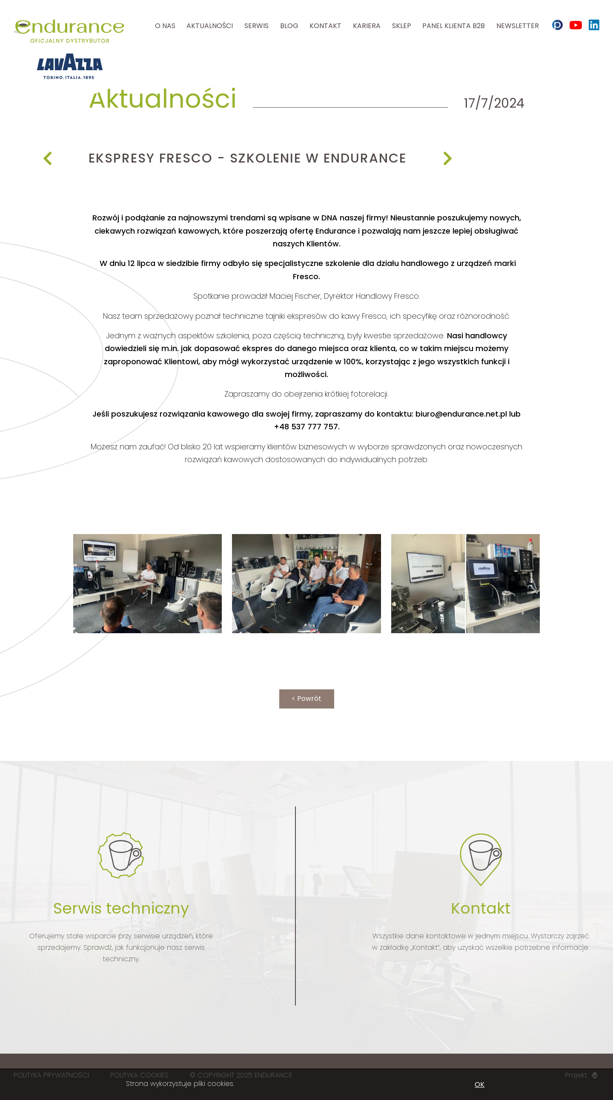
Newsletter (517, 26)
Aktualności (209, 26)
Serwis (256, 26)
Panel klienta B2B (453, 26)
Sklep (401, 26)
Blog (289, 26)
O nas (165, 26)
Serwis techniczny (121, 908)
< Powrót (306, 698)
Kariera (367, 26)
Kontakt (325, 26)
